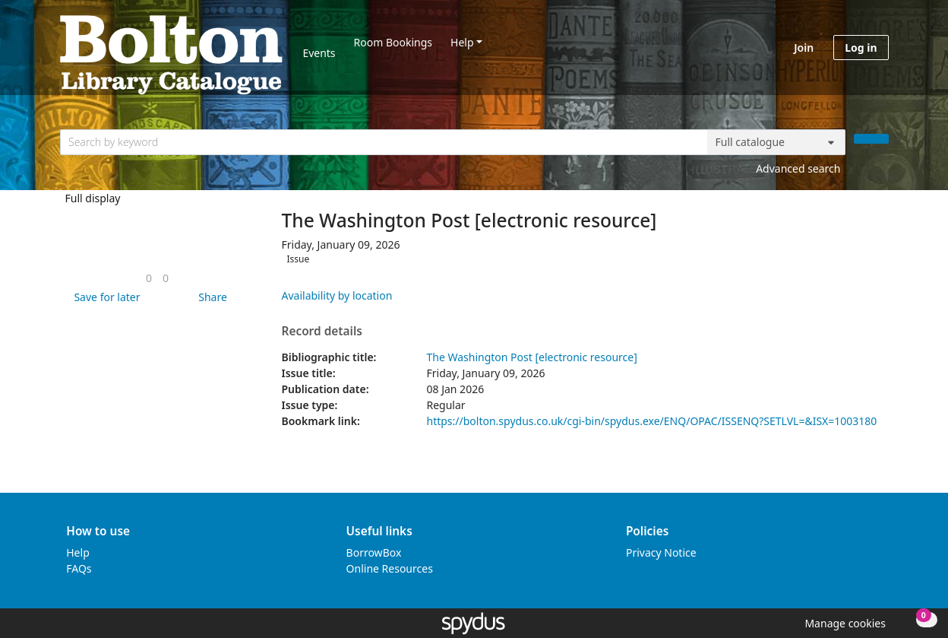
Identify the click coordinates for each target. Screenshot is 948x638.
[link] (149, 278)
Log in (861, 47)
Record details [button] (322, 331)
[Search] (871, 139)
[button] (104, 297)
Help (462, 42)
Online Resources (389, 568)
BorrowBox (374, 552)
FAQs (78, 568)
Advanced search (798, 168)
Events (318, 53)
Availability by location (337, 295)
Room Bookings (393, 42)
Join (804, 47)
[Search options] (776, 142)
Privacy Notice (661, 552)
